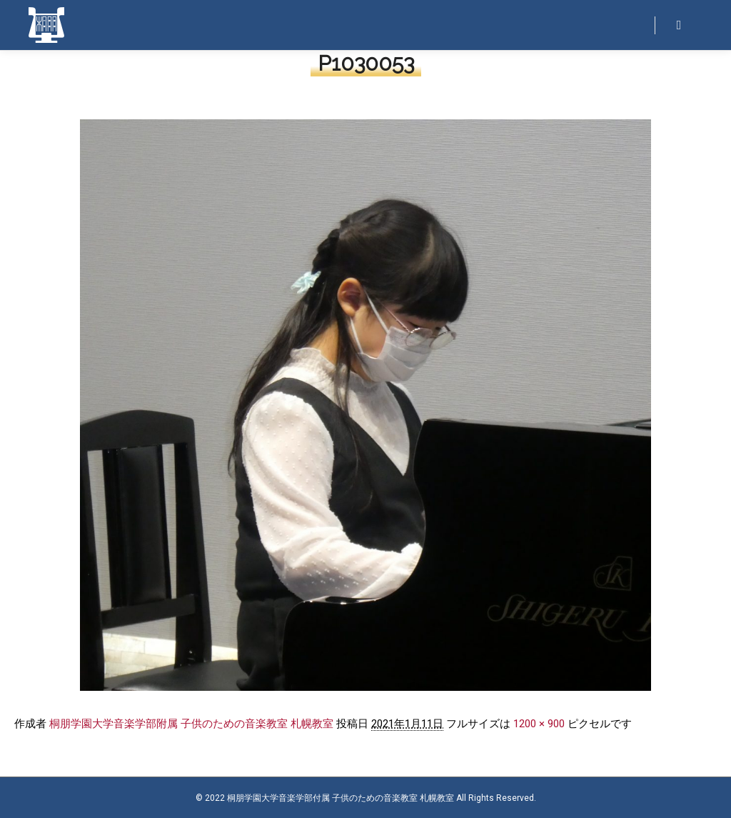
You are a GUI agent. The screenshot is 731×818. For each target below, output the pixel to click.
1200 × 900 (539, 723)
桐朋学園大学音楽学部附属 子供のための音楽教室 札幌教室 (191, 723)
